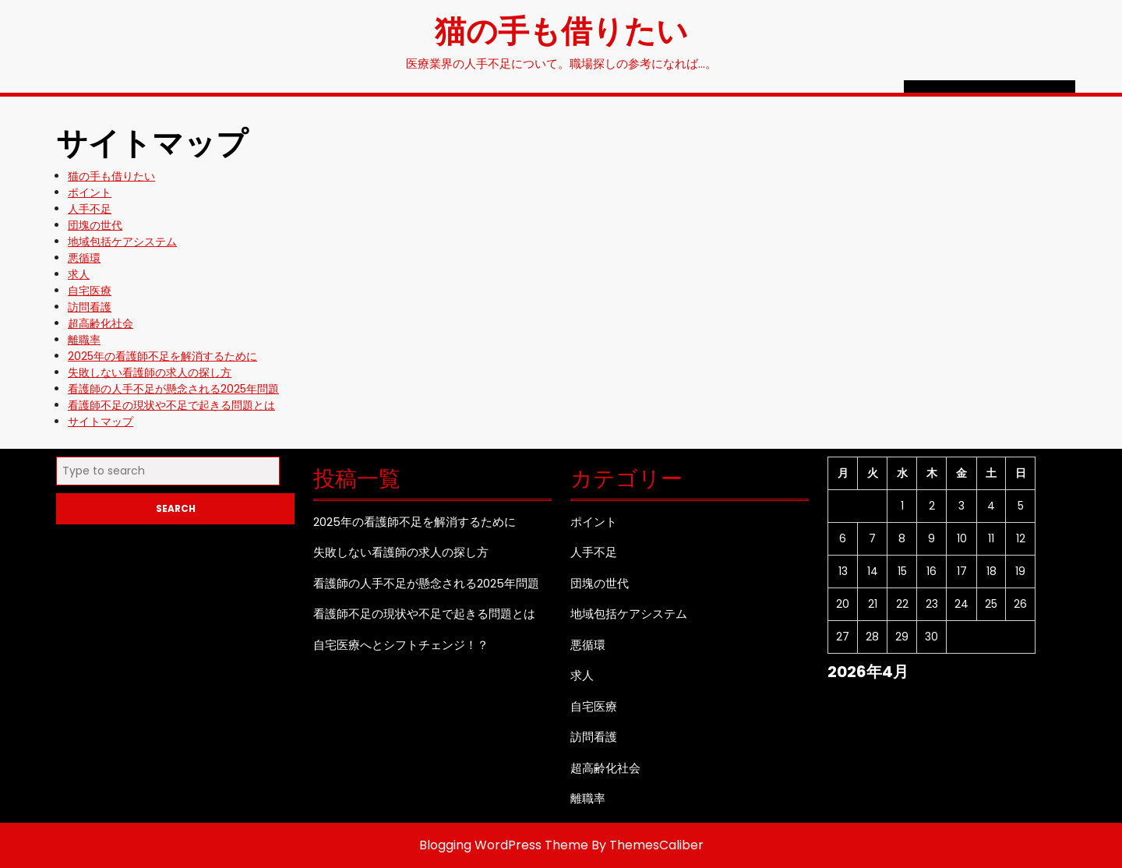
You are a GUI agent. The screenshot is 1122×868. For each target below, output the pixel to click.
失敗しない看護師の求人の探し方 (149, 372)
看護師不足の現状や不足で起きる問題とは (171, 405)
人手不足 (89, 209)
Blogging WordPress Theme (503, 845)
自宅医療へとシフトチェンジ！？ (401, 645)
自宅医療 (89, 290)
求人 (79, 274)
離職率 (84, 340)
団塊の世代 (95, 225)
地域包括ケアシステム (122, 241)
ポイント (89, 192)
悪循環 (84, 258)
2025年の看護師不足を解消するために (162, 356)
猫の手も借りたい (561, 29)
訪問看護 (89, 307)
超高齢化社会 (100, 323)
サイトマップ (100, 421)
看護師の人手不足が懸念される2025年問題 (173, 389)
